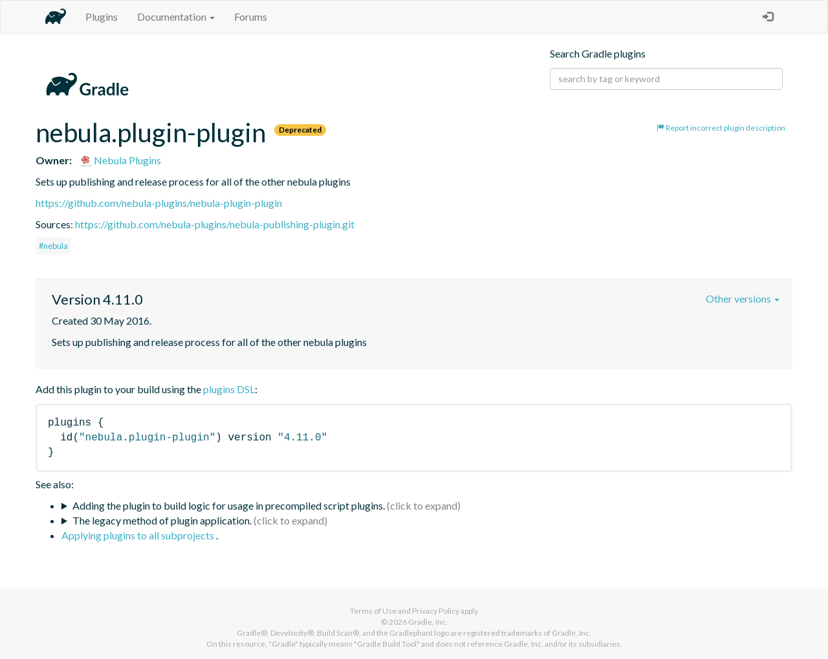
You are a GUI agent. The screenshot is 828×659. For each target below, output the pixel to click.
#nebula (53, 246)
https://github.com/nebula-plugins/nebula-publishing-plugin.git (214, 224)
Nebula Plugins (120, 160)
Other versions (742, 298)
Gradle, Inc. (428, 622)
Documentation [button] (176, 16)
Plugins (101, 16)
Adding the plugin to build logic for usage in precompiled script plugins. (228, 505)
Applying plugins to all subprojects (138, 535)
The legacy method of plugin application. (162, 520)
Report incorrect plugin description (721, 128)
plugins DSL (229, 389)
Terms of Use (373, 611)
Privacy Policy (435, 611)
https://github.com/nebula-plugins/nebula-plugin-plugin (159, 203)
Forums (250, 16)
